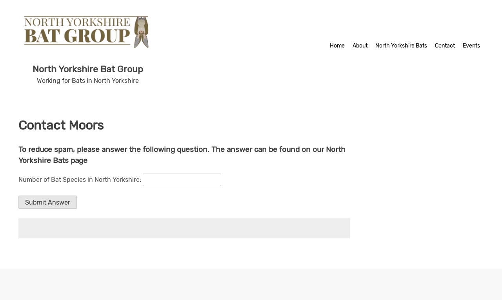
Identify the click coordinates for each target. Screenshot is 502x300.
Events (471, 45)
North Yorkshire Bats (401, 45)
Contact (445, 45)
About (360, 45)
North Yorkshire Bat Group (88, 69)
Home (337, 45)
